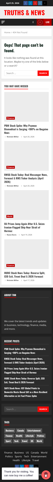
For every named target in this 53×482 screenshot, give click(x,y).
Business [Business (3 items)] (10, 430)
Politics (9, 456)
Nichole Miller (13, 137)
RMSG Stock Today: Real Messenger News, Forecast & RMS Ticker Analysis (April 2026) (25, 178)
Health (16, 460)
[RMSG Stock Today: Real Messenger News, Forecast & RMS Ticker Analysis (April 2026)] (26, 156)
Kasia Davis (11, 235)
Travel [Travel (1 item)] (24, 441)
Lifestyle (26, 460)
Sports (18, 456)
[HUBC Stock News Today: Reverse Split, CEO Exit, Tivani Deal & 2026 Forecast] (26, 254)
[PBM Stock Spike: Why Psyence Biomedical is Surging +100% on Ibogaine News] (26, 107)
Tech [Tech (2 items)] (16, 441)
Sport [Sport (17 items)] (8, 441)
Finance (10, 118)
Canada (35, 452)
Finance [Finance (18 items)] (9, 435)
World (9, 216)
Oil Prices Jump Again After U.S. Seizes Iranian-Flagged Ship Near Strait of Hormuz (24, 227)
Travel (35, 460)
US (27, 452)
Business (19, 452)
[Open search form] (33, 22)
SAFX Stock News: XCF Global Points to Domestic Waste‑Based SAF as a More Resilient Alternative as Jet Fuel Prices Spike (25, 392)
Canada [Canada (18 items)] (20, 430)
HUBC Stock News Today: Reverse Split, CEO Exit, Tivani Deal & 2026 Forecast (24, 274)
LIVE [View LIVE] (43, 22)
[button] (3, 22)
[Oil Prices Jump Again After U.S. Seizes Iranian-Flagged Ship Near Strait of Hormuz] (26, 205)
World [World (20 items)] (39, 441)
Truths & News (24, 12)
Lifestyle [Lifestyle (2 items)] (30, 435)
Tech (26, 456)
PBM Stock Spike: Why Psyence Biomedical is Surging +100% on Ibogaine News (26, 129)
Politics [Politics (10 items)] (40, 435)
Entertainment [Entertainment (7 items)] (34, 430)
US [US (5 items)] (32, 441)
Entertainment (38, 456)
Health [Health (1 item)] (19, 435)
